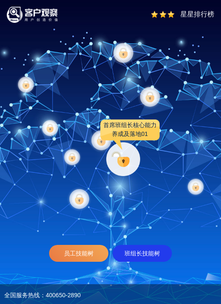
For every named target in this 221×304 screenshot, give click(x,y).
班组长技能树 (142, 253)
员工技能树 (79, 253)
